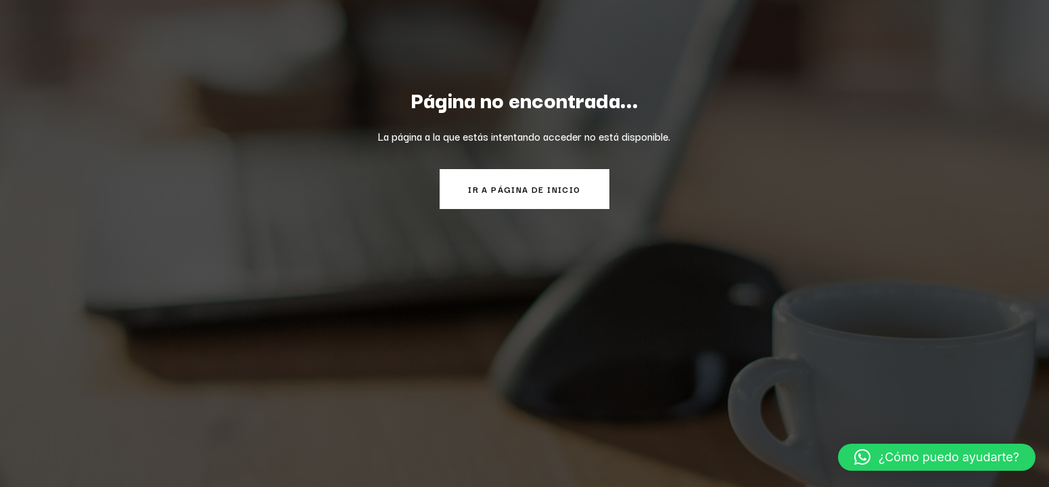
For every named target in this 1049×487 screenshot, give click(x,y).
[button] (936, 457)
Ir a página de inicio (524, 189)
